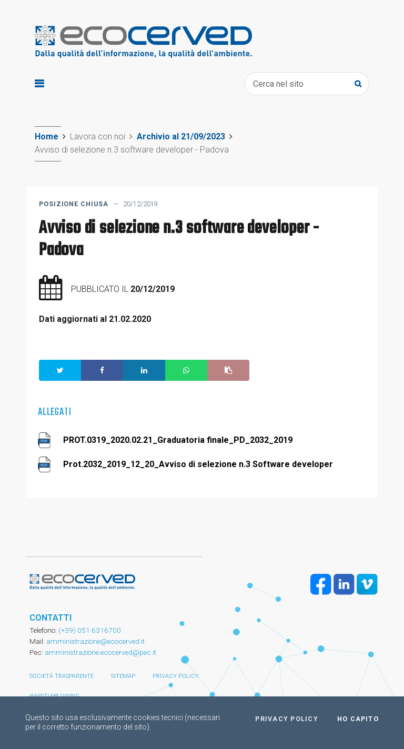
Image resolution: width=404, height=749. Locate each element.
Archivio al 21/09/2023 (181, 136)
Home (46, 136)
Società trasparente (61, 676)
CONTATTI (50, 618)
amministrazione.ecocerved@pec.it (100, 652)
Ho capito (358, 719)
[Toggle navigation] (39, 84)
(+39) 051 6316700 (89, 630)
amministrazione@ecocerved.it (95, 641)
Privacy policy (176, 676)
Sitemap (123, 676)
